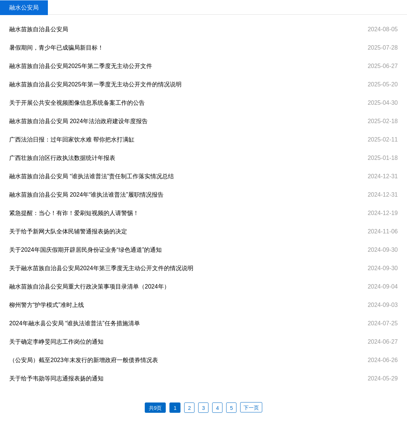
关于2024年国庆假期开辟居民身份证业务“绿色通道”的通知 (85, 250)
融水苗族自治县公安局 (38, 29)
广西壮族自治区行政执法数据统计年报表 (62, 158)
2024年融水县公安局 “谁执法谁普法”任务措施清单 (74, 323)
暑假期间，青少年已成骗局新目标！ (56, 47)
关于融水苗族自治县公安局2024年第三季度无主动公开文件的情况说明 (101, 268)
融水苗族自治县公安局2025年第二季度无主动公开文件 (80, 66)
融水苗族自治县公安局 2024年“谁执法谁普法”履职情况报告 (86, 195)
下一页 (251, 408)
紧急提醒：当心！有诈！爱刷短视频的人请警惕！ (74, 213)
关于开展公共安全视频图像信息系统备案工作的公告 (77, 103)
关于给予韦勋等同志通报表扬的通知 (56, 378)
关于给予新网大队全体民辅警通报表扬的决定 (68, 231)
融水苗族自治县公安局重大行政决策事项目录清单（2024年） (89, 286)
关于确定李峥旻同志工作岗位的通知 (56, 342)
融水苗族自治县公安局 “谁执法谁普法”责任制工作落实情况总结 (91, 176)
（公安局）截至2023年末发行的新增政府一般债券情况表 (83, 360)
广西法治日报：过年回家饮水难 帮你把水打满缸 (71, 139)
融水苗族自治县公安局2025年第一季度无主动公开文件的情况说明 (95, 84)
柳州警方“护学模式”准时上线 (46, 305)
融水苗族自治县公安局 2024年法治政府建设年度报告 (78, 121)
